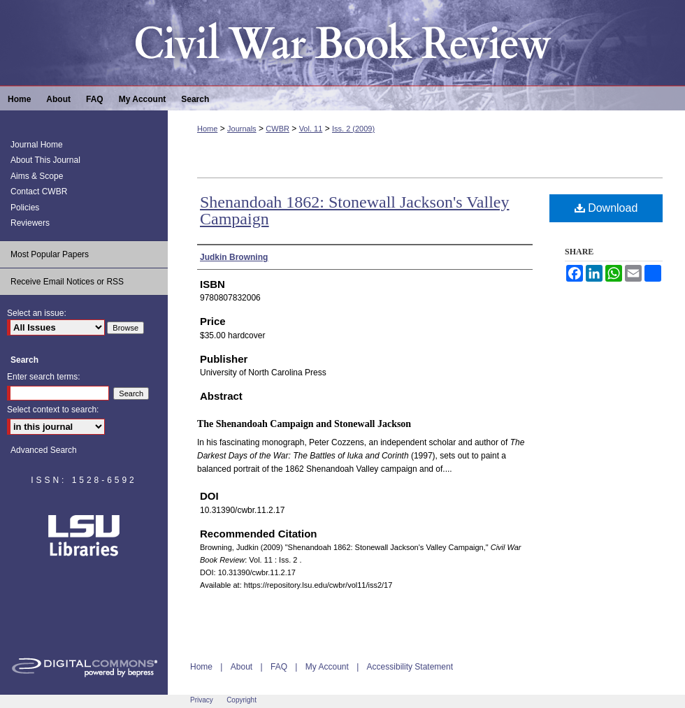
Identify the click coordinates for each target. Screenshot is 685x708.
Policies (24, 207)
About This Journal (45, 160)
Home (207, 128)
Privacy (201, 700)
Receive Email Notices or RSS (67, 282)
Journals (242, 128)
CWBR (277, 128)
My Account (327, 667)
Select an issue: (36, 313)
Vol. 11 (311, 128)
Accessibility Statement (410, 667)
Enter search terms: (43, 377)
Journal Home (36, 145)
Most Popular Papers (49, 254)
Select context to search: (53, 409)
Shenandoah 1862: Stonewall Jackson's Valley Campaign (355, 210)
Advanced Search (43, 450)
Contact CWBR (38, 191)
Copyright (241, 700)
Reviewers (30, 223)
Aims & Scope (36, 176)
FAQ (279, 667)
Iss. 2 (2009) (353, 128)
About (241, 667)
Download (606, 208)
